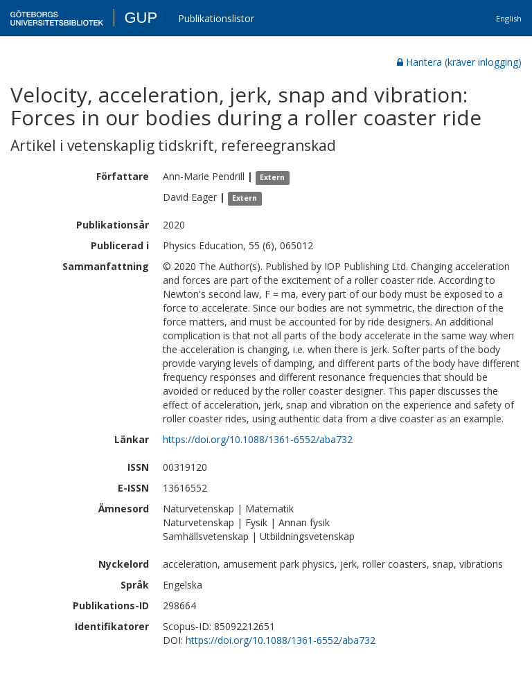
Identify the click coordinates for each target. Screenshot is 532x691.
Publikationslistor (216, 18)
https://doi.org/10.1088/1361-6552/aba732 (258, 439)
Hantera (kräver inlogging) (459, 62)
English (509, 18)
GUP (140, 17)
